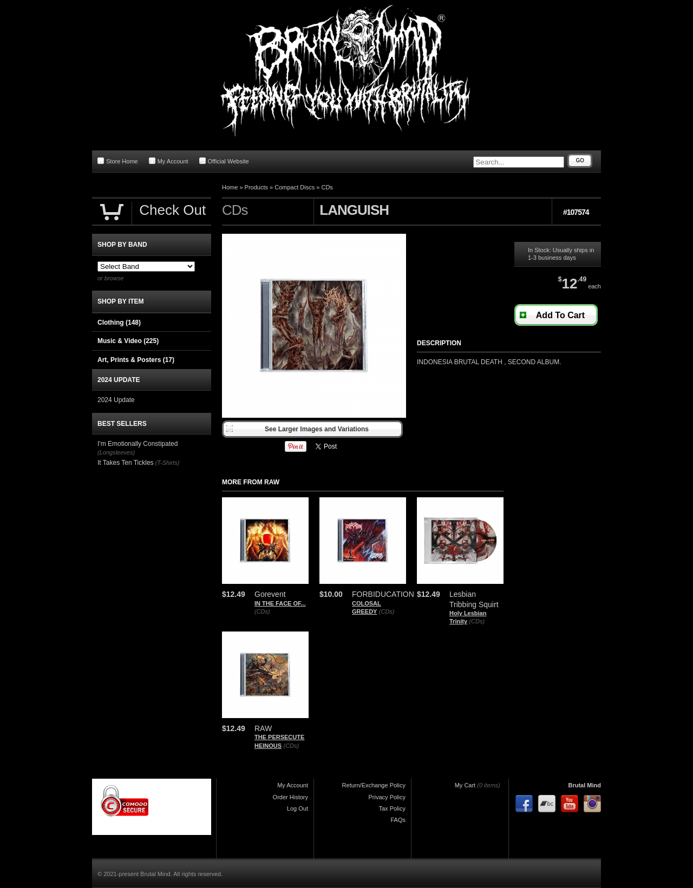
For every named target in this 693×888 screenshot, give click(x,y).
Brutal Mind (585, 785)
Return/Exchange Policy (374, 785)
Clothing (119, 322)
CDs (326, 187)
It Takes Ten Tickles (125, 462)
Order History (290, 797)
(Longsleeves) (116, 452)
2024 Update (116, 400)
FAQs (398, 820)
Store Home (117, 161)
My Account (168, 161)
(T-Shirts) (167, 462)
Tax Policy (392, 808)
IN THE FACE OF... (280, 603)
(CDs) (262, 611)
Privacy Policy (387, 797)
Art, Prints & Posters (135, 360)
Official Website (224, 161)
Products (256, 187)
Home (230, 187)
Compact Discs (294, 187)
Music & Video (128, 341)
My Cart (465, 785)
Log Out (297, 808)
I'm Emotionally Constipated (137, 444)
